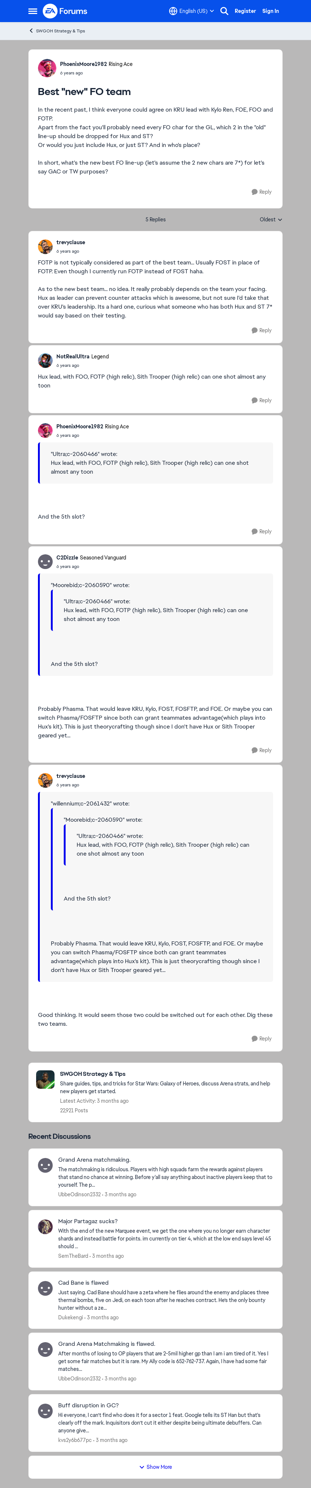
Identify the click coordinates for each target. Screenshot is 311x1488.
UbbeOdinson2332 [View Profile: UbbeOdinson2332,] (79, 1194)
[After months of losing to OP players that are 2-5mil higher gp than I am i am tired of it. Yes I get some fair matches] (165, 1361)
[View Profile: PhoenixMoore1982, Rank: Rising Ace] (47, 68)
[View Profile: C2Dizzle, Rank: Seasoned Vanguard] (45, 561)
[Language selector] (191, 11)
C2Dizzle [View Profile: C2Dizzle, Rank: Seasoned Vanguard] (67, 557)
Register (245, 11)
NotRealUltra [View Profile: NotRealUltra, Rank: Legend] (73, 356)
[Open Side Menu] (33, 11)
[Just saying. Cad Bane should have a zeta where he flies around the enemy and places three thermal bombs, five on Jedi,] (165, 1300)
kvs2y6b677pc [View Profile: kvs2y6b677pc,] (75, 1440)
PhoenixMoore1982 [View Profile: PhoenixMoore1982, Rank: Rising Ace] (83, 64)
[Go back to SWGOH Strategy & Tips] (167, 1074)
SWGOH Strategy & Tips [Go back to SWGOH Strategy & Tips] (56, 31)
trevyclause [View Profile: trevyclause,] (70, 242)
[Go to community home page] (65, 11)
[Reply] (261, 192)
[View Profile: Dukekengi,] (45, 1288)
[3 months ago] (119, 1195)
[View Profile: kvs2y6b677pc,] (45, 1411)
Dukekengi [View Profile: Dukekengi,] (70, 1317)
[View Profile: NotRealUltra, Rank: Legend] (45, 360)
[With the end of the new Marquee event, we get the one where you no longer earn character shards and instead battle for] (165, 1238)
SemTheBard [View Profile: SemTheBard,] (73, 1256)
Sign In (270, 11)
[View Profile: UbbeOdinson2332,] (45, 1165)
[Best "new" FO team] (70, 251)
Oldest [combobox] (271, 220)
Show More (155, 1467)
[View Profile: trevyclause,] (45, 246)
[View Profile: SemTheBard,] (45, 1226)
